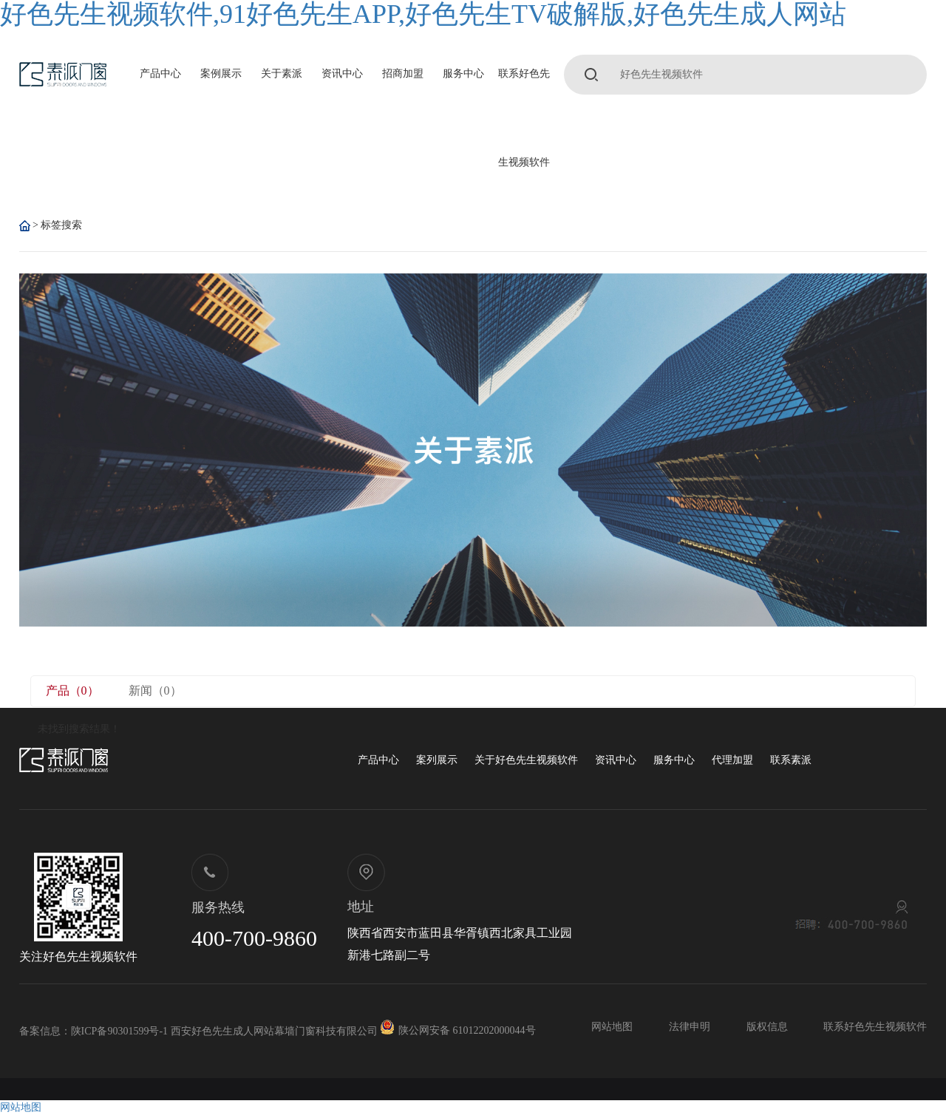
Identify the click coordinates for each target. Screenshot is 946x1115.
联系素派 (790, 760)
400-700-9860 (254, 938)
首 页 (24, 225)
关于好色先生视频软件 (526, 760)
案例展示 (221, 73)
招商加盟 (402, 73)
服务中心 (463, 73)
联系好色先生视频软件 (524, 118)
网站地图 (612, 1026)
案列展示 (436, 760)
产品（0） (72, 690)
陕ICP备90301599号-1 (119, 1031)
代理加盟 (732, 760)
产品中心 (160, 73)
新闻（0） (155, 690)
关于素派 (281, 73)
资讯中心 (342, 73)
